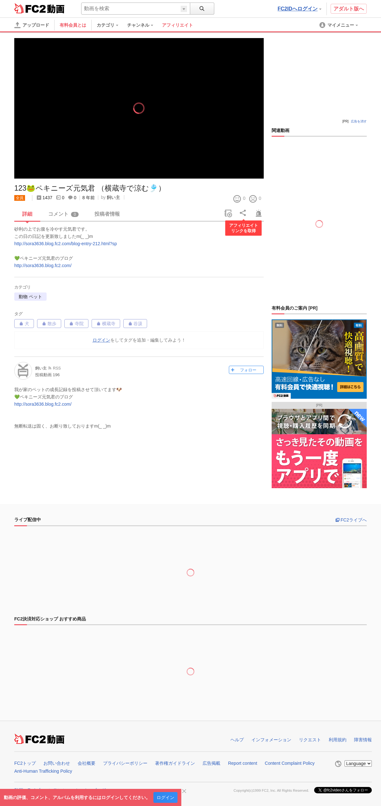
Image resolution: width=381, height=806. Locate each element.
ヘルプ (237, 739)
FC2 (30, 8)
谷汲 (135, 323)
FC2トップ (25, 763)
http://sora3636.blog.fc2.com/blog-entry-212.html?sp (65, 243)
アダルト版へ (348, 8)
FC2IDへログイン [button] (299, 8)
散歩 (49, 323)
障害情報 (363, 739)
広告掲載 (211, 763)
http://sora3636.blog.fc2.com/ (43, 265)
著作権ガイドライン (175, 763)
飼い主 (113, 197)
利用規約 (337, 739)
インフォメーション (271, 739)
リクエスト (310, 739)
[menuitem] (111, 25)
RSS (57, 368)
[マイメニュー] (339, 25)
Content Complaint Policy (289, 763)
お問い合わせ (56, 763)
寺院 (76, 323)
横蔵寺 (105, 323)
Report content (242, 763)
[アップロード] (31, 25)
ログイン (165, 797)
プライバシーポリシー (125, 763)
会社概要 (86, 763)
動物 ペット (30, 296)
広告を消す (359, 121)
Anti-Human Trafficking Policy (43, 771)
